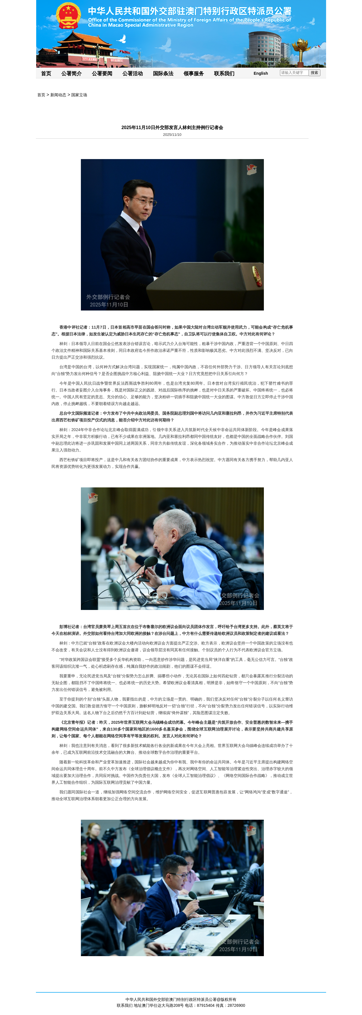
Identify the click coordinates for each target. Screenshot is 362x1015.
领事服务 (194, 73)
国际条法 (163, 73)
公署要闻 (102, 73)
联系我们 (224, 73)
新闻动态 (58, 95)
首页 (46, 73)
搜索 (314, 72)
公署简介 (71, 73)
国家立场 (79, 95)
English (261, 73)
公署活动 (132, 73)
